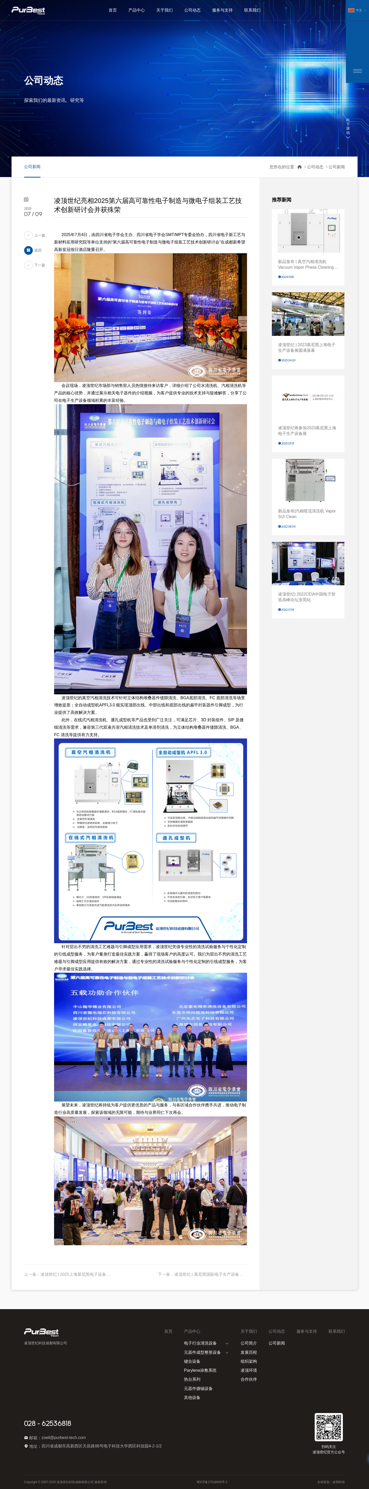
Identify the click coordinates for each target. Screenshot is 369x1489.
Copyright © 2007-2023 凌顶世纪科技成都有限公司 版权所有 (65, 1482)
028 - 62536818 (47, 1423)
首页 (168, 1331)
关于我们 (249, 1331)
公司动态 (315, 167)
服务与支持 (306, 1331)
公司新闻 (32, 166)
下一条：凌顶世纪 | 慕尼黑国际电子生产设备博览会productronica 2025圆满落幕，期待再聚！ (202, 1274)
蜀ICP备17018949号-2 (212, 1482)
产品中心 (192, 1331)
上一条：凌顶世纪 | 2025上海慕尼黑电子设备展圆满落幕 (68, 1274)
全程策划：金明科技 (331, 1482)
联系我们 (337, 1331)
